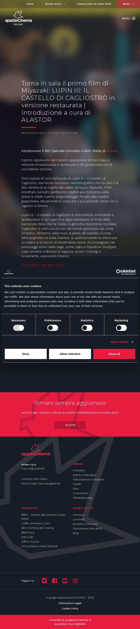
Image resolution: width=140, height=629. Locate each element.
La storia (78, 519)
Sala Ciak (27, 537)
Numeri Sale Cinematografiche (40, 483)
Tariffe (77, 484)
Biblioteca (27, 532)
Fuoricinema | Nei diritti (87, 528)
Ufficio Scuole (30, 541)
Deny (25, 353)
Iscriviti (70, 425)
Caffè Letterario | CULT (36, 523)
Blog (75, 533)
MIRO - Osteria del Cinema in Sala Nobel (43, 516)
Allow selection (70, 353)
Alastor (111, 151)
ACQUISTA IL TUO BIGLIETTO (43, 265)
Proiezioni (79, 470)
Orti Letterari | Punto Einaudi (39, 546)
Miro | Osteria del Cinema (37, 527)
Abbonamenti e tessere (88, 479)
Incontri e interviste (85, 523)
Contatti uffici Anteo (34, 478)
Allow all (114, 353)
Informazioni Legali (70, 603)
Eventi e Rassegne (85, 474)
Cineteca (78, 514)
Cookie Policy (70, 608)
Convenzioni (80, 493)
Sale (76, 488)
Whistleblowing (82, 497)
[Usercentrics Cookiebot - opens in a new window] (119, 272)
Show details (119, 341)
